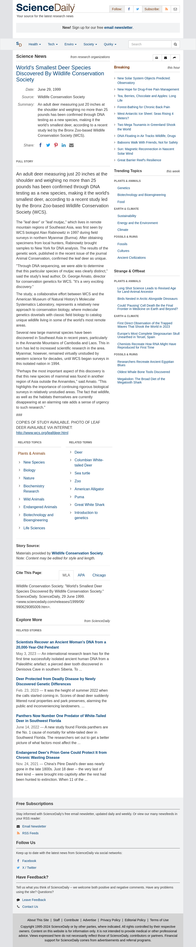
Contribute (71, 920)
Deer (79, 452)
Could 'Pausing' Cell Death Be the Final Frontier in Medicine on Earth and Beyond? (148, 307)
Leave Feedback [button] (34, 900)
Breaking (122, 67)
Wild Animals (33, 499)
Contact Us (30, 906)
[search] (175, 44)
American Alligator (89, 489)
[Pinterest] (56, 145)
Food (121, 202)
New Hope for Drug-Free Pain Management (148, 89)
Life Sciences (34, 528)
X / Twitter (29, 867)
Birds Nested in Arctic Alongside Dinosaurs (148, 298)
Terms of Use (159, 920)
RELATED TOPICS (30, 442)
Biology (29, 470)
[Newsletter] (175, 8)
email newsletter (118, 27)
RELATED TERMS (80, 442)
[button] (157, 57)
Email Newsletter (34, 826)
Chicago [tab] (99, 575)
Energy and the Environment (138, 223)
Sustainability (127, 216)
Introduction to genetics (86, 515)
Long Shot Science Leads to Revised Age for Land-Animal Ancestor (147, 289)
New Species (34, 462)
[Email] (71, 145)
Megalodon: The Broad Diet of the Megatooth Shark (141, 380)
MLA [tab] (66, 575)
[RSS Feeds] (166, 8)
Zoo (78, 481)
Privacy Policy (110, 920)
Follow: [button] (117, 9)
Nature (28, 478)
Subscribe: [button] (152, 9)
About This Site (38, 920)
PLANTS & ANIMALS (127, 181)
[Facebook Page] (128, 8)
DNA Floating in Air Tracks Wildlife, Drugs (147, 136)
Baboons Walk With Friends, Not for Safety (148, 142)
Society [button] (90, 44)
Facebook (29, 861)
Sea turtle (82, 473)
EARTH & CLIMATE (126, 208)
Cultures (123, 251)
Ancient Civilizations (132, 257)
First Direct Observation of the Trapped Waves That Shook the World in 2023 (145, 324)
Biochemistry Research (33, 488)
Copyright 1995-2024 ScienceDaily (45, 926)
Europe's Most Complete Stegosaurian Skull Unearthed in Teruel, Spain (149, 335)
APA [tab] (81, 575)
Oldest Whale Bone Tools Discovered (144, 372)
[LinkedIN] (63, 145)
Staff (56, 920)
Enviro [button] (71, 44)
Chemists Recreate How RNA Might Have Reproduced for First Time (147, 345)
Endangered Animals (40, 507)
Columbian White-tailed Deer (89, 462)
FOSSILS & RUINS (126, 236)
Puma (79, 497)
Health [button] (35, 44)
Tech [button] (53, 44)
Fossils (123, 244)
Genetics (124, 188)
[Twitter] (48, 145)
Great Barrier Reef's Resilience (139, 160)
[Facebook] (40, 145)
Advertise (89, 920)
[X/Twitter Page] (137, 8)
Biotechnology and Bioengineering (38, 517)
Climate (123, 230)
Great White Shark (90, 505)
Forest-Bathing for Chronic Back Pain (144, 107)
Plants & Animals (31, 453)
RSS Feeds (30, 833)
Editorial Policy (135, 920)
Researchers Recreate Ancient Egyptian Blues (146, 363)
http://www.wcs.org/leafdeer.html (42, 433)
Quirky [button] (110, 44)
